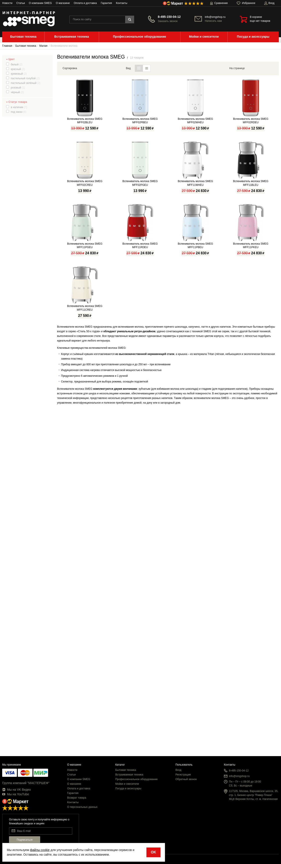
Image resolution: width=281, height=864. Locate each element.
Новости (7, 3)
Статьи (20, 3)
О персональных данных (82, 807)
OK (153, 852)
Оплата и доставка (85, 3)
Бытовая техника (125, 770)
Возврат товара (76, 797)
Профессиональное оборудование (136, 779)
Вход (178, 770)
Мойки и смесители (127, 783)
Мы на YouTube (15, 794)
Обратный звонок (186, 779)
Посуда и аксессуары (128, 788)
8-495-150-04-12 (169, 16)
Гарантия (106, 3)
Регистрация (183, 774)
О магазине (63, 3)
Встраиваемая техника (129, 774)
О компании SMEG (40, 3)
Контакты (121, 3)
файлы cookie (40, 850)
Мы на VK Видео (16, 789)
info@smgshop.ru (215, 16)
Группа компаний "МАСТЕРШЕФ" (25, 783)
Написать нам (213, 20)
